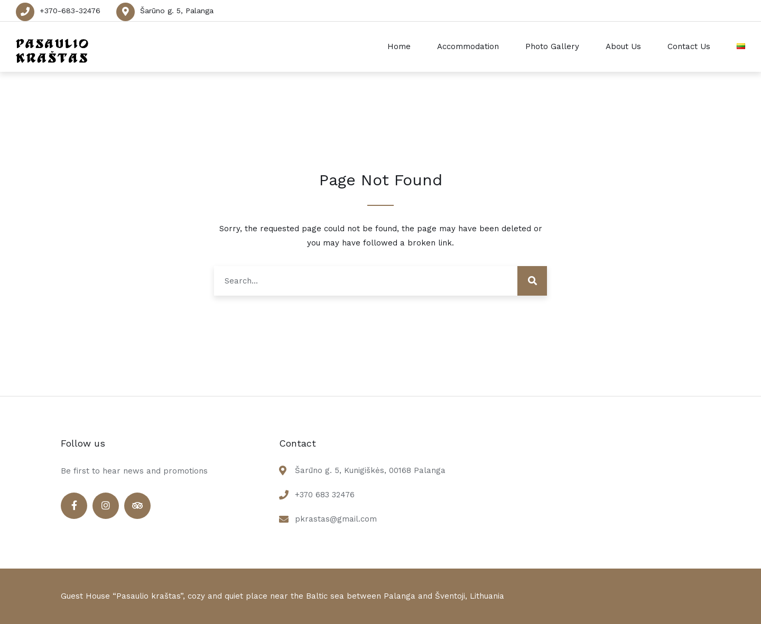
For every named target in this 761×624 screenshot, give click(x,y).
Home (399, 46)
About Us (623, 46)
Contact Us (688, 46)
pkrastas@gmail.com (336, 519)
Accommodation (468, 46)
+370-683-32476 (70, 10)
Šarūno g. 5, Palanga (177, 10)
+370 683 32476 (325, 494)
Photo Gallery (552, 46)
